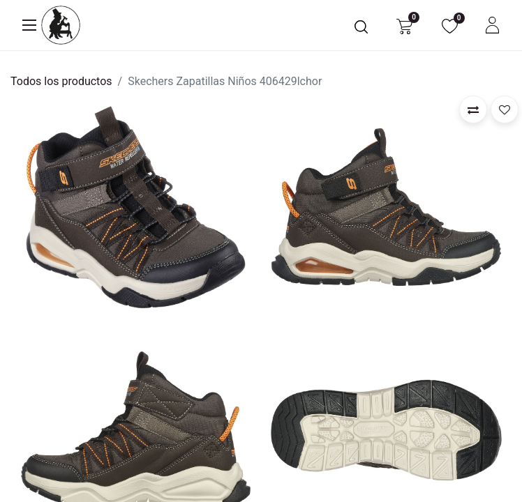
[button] (473, 109)
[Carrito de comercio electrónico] (404, 25)
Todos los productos (61, 81)
